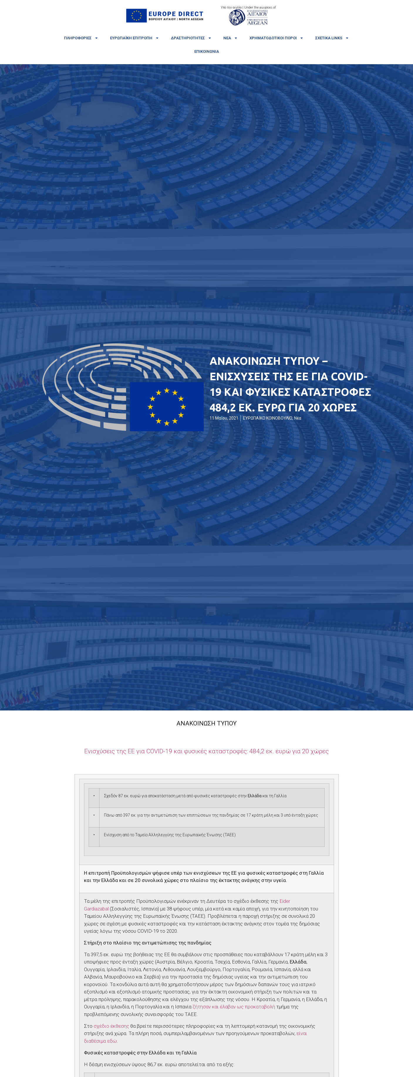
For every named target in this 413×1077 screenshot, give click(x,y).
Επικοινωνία (206, 51)
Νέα (230, 38)
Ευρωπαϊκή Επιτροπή (134, 38)
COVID (206, 751)
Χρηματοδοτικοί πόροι (277, 38)
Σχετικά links (332, 38)
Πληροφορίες (81, 38)
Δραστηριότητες (191, 38)
